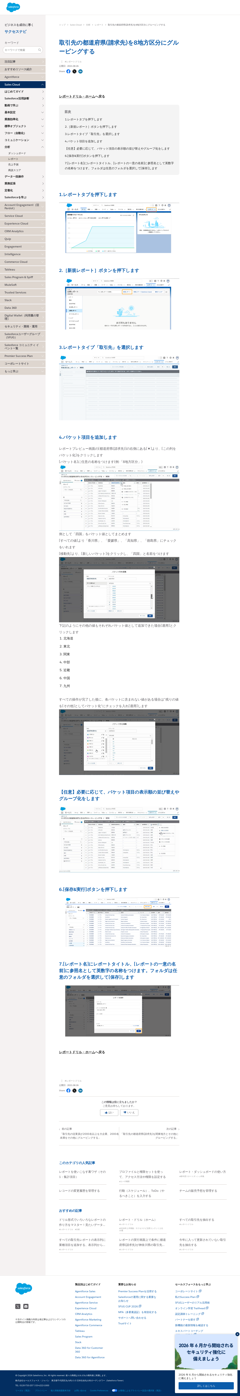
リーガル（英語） (23, 1390)
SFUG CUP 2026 (128, 1306)
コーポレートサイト (17, 363)
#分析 (77, 1229)
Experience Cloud (85, 1308)
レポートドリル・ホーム (77, 96)
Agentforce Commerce (88, 1325)
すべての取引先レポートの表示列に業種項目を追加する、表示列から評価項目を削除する (82, 1245)
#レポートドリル (73, 61)
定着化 (9, 190)
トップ (62, 24)
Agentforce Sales (85, 1291)
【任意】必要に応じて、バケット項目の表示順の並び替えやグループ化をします (117, 148)
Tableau (80, 1331)
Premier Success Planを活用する (137, 1291)
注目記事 (10, 61)
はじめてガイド (14, 91)
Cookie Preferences (99, 1390)
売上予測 (13, 164)
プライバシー (41, 1390)
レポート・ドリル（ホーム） (138, 1220)
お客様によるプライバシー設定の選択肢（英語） (137, 1390)
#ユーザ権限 (124, 1181)
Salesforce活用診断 (17, 98)
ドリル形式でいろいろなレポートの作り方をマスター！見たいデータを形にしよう (82, 1225)
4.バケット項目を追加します (83, 141)
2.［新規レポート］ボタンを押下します (91, 127)
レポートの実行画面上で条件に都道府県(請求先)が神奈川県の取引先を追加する (142, 1245)
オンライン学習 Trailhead (190, 1308)
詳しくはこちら (206, 1385)
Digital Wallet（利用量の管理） (22, 317)
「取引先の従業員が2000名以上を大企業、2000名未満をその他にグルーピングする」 (89, 1133)
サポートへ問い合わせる (132, 1317)
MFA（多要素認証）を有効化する (137, 1312)
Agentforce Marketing (88, 1319)
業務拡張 (10, 183)
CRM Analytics (83, 1314)
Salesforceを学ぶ (15, 197)
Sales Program (83, 1336)
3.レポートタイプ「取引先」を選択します (92, 134)
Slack (78, 1342)
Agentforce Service (86, 1302)
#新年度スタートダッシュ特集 (191, 1176)
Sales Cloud (76, 24)
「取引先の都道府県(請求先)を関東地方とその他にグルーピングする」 (148, 1133)
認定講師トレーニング (188, 1314)
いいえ (129, 1112)
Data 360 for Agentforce (90, 1357)
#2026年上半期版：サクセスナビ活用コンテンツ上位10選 (141, 1229)
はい (109, 1112)
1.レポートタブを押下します (83, 119)
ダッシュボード (17, 153)
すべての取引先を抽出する (196, 1220)
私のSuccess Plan (185, 1297)
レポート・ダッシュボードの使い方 (202, 1172)
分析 (88, 24)
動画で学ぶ (11, 105)
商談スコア (14, 170)
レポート (13, 159)
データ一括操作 (14, 176)
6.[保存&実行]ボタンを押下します (87, 156)
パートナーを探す (185, 1319)
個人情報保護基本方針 (61, 1390)
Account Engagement (88, 1297)
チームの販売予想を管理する (198, 1191)
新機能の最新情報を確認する (191, 1325)
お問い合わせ (80, 1390)
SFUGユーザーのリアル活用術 (192, 1302)
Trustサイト (125, 1323)
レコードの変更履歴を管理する (79, 1191)
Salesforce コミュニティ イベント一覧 (22, 346)
